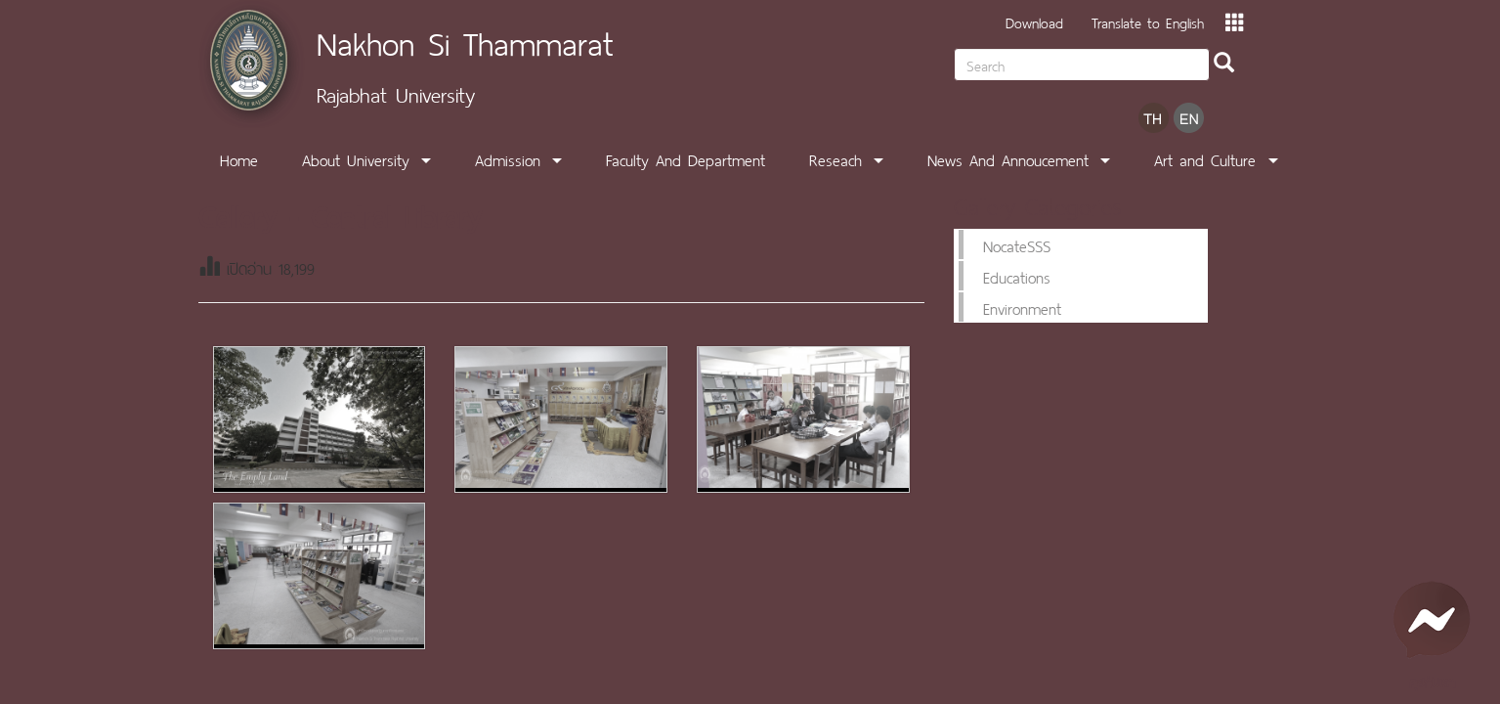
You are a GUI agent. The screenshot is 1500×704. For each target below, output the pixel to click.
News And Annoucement (1008, 158)
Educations (1016, 275)
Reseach (835, 158)
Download (1034, 21)
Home (239, 158)
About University (355, 158)
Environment (1022, 307)
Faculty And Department (685, 158)
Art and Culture (1205, 158)
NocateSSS (1016, 244)
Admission (507, 158)
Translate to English (1148, 21)
